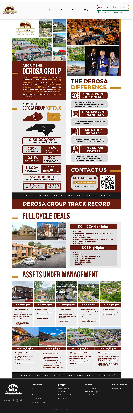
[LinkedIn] (9, 400)
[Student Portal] (121, 7)
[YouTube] (5, 400)
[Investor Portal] (104, 7)
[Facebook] (13, 400)
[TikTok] (21, 400)
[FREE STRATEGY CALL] (115, 12)
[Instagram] (17, 400)
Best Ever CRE (117, 388)
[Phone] (99, 12)
